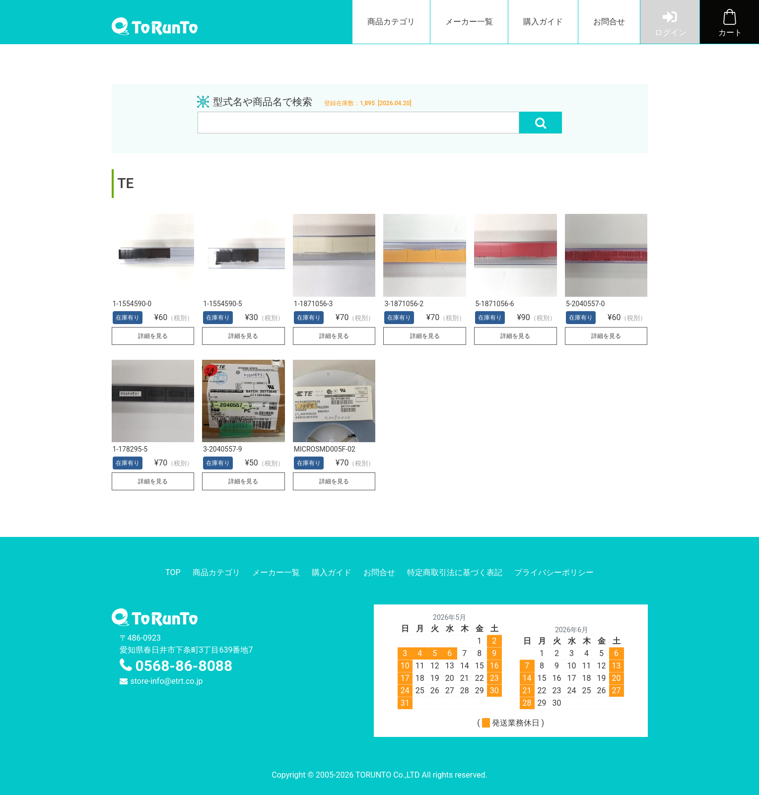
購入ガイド (543, 21)
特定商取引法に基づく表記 (454, 572)
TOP (172, 572)
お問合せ (609, 21)
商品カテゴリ (391, 21)
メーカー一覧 (469, 21)
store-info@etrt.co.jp (167, 681)
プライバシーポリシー (554, 572)
